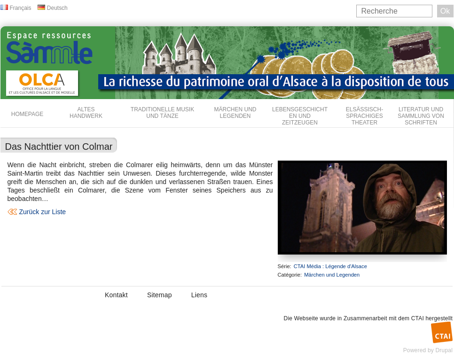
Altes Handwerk (86, 112)
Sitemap (159, 295)
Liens (199, 295)
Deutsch (57, 8)
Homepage (27, 114)
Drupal (444, 350)
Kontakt (116, 295)
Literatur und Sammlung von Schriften (421, 116)
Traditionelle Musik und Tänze (162, 112)
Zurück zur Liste (42, 212)
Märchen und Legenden (235, 112)
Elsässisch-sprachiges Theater (364, 116)
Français (20, 8)
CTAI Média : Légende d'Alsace (330, 266)
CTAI (417, 318)
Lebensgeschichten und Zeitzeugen (300, 116)
